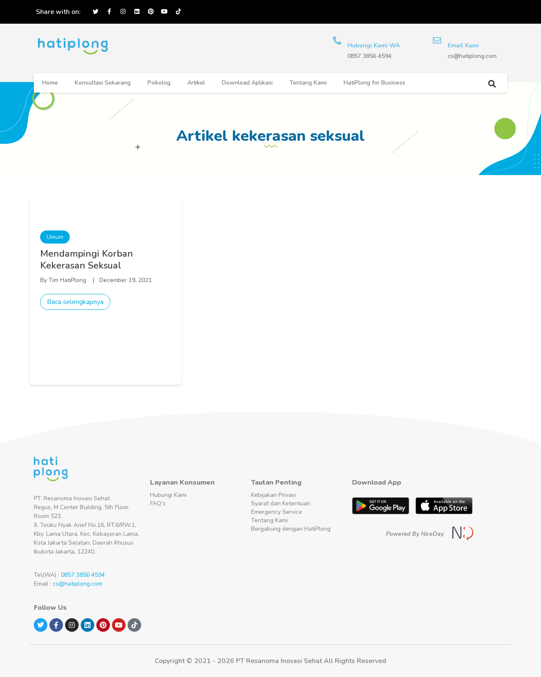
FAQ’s (158, 503)
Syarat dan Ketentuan (280, 503)
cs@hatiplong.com (77, 584)
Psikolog (159, 83)
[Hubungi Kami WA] (337, 40)
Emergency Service (276, 512)
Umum (54, 237)
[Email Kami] (437, 40)
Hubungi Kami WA (374, 45)
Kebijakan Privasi (273, 495)
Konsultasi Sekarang (103, 83)
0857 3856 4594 (83, 575)
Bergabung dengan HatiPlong (291, 529)
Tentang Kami (308, 83)
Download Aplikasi (247, 83)
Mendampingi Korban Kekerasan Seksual (86, 259)
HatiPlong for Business (374, 83)
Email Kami (463, 45)
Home (50, 83)
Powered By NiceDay (415, 534)
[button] (492, 83)
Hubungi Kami (168, 495)
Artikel (196, 83)
